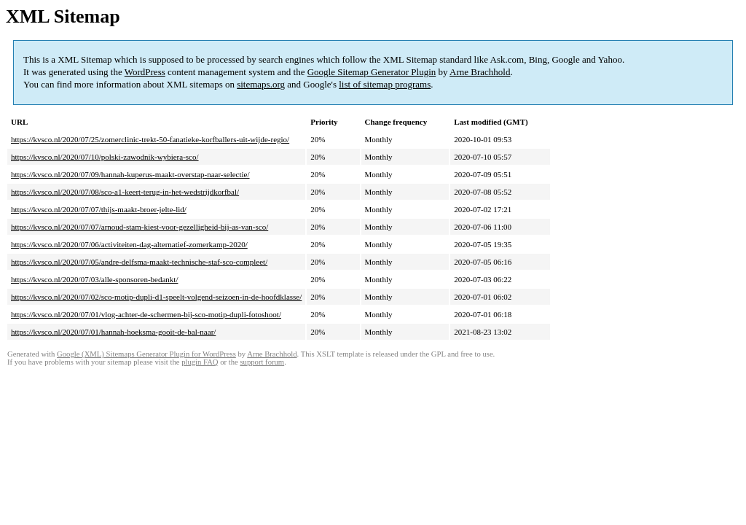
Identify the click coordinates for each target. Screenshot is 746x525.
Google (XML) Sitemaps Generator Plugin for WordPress (146, 354)
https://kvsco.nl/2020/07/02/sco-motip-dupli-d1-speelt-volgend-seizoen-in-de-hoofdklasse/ (156, 296)
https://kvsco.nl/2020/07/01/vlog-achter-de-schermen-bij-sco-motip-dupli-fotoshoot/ (146, 314)
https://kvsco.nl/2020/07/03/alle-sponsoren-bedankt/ (94, 279)
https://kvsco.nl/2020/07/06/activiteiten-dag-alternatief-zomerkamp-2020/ (129, 244)
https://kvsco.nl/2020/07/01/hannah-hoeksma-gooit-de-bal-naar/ (113, 331)
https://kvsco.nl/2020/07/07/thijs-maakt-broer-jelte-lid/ (98, 209)
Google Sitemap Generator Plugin (371, 71)
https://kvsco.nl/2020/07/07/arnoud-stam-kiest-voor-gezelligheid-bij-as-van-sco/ (139, 226)
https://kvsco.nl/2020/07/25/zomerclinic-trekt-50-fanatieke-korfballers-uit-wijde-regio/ (150, 139)
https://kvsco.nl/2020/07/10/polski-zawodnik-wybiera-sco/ (105, 156)
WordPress (145, 71)
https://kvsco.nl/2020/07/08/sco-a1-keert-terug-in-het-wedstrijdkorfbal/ (125, 191)
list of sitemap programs (385, 84)
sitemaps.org (261, 84)
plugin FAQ (199, 362)
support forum (262, 362)
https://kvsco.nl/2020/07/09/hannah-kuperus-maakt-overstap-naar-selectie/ (130, 174)
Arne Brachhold (479, 71)
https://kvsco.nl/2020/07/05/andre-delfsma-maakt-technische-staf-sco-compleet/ (139, 261)
